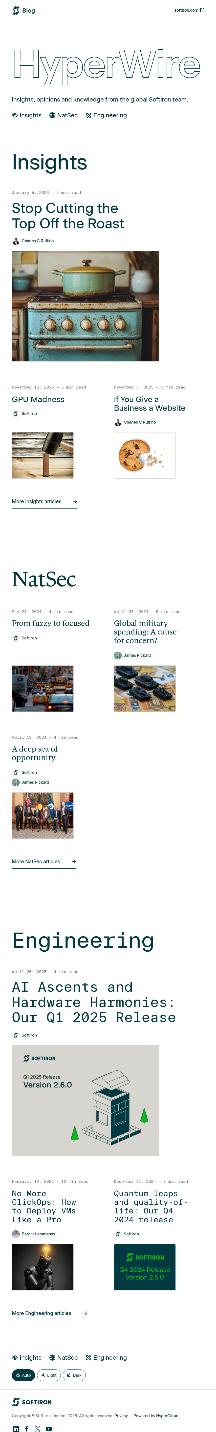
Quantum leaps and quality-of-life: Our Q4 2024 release (151, 1207)
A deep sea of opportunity (35, 754)
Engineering (106, 115)
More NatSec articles (44, 861)
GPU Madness (38, 399)
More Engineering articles (49, 1313)
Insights (27, 115)
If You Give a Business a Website (150, 403)
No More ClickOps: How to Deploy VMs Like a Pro (44, 1207)
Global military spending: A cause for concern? (145, 632)
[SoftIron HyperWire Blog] (23, 10)
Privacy (121, 1415)
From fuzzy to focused (51, 624)
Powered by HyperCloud (155, 1415)
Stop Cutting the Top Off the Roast (68, 216)
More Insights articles (44, 501)
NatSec (63, 115)
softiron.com (189, 10)
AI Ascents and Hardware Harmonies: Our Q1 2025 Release (94, 1002)
